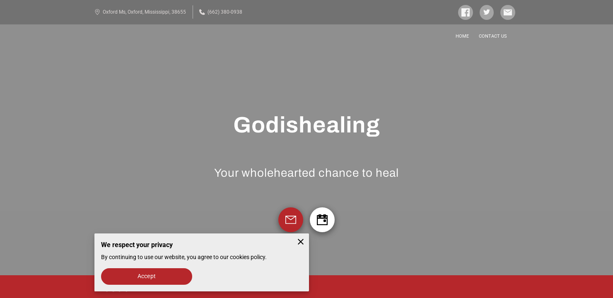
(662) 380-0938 (220, 12)
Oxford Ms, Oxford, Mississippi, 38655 (140, 12)
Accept (147, 276)
